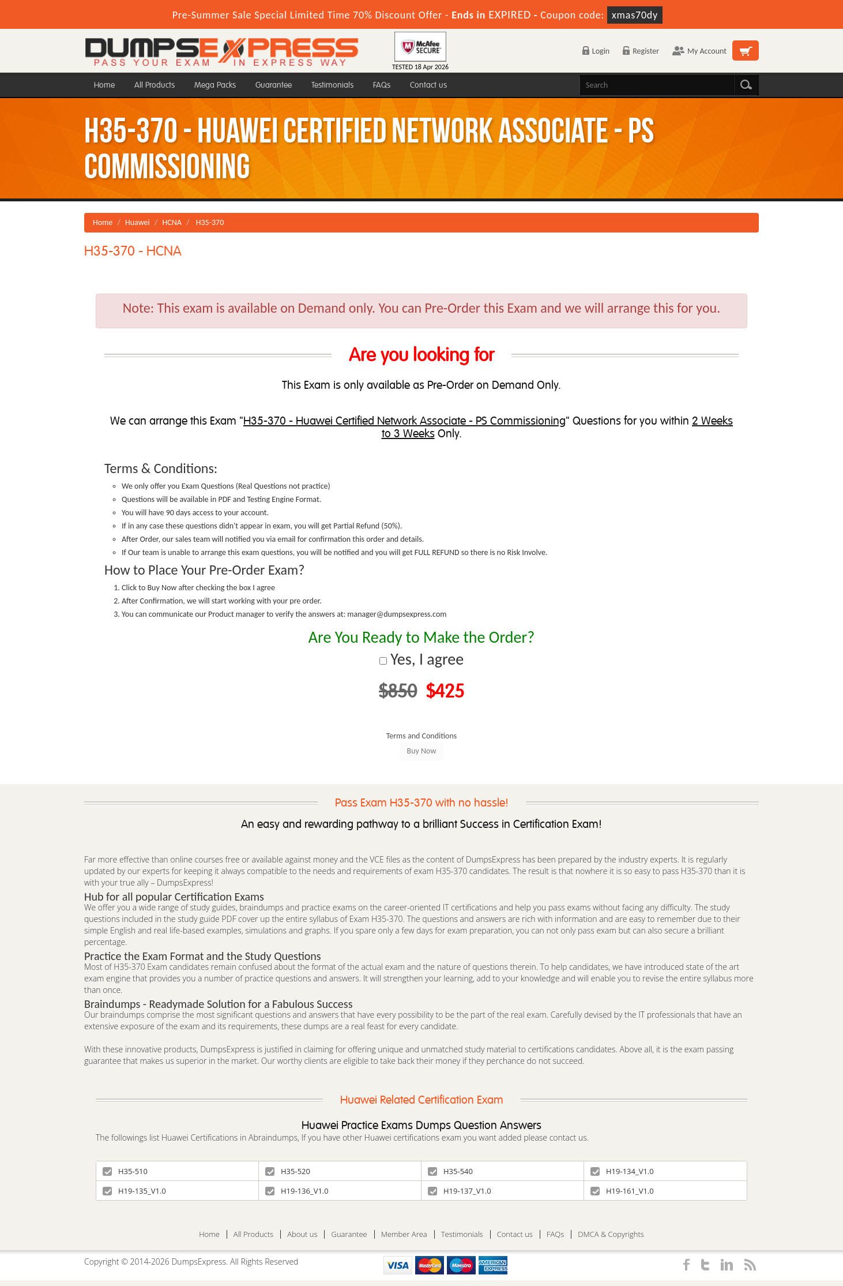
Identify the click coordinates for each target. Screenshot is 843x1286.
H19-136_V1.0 (297, 1191)
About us (302, 1234)
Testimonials (332, 85)
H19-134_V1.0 (622, 1171)
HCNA (172, 222)
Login (595, 51)
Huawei (137, 222)
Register (641, 51)
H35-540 (450, 1171)
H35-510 (125, 1171)
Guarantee (273, 85)
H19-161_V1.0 (622, 1191)
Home (104, 85)
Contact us (428, 85)
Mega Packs (215, 85)
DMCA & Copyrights (611, 1234)
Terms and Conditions (421, 736)
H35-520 (287, 1171)
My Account (699, 51)
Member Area (404, 1234)
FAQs (381, 85)
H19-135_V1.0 (134, 1191)
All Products (154, 85)
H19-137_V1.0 (459, 1191)
